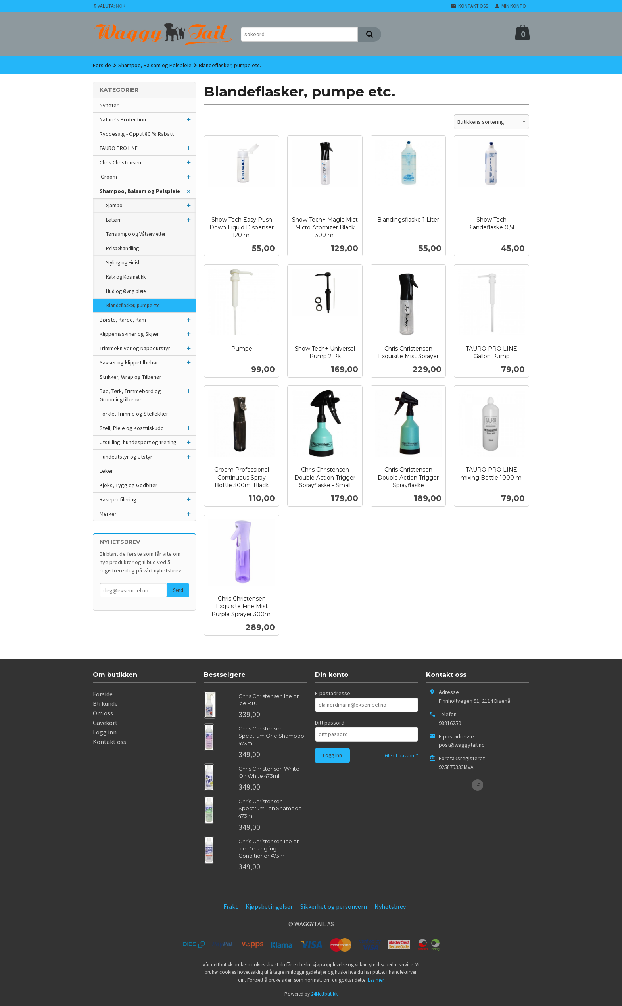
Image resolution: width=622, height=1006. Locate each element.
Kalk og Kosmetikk (126, 277)
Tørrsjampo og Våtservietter (135, 234)
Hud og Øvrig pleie (126, 291)
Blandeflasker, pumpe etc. (133, 305)
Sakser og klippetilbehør (129, 362)
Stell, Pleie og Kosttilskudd (132, 428)
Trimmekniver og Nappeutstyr (135, 348)
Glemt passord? (401, 755)
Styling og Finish (123, 262)
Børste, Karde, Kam (123, 319)
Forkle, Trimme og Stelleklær (134, 413)
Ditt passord (329, 722)
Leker (106, 470)
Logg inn (105, 732)
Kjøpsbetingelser (269, 906)
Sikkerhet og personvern (333, 906)
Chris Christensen (120, 162)
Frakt (230, 906)
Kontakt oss (109, 742)
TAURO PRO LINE (119, 148)
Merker (108, 513)
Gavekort (105, 723)
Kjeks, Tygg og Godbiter (128, 485)
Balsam (114, 219)
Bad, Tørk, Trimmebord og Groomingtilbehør (130, 395)
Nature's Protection (123, 119)
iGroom (108, 176)
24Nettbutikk (324, 994)
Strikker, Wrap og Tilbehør (130, 376)
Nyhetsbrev (390, 906)
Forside (102, 65)
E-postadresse (332, 693)
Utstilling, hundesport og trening (138, 442)
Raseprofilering (118, 499)
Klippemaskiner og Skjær (129, 333)
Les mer (376, 980)
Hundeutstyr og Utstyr (126, 456)
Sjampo (114, 205)
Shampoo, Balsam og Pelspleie (140, 191)
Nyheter (109, 105)
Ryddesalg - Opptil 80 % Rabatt (137, 133)
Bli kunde (105, 703)
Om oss (103, 713)
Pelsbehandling (122, 248)
